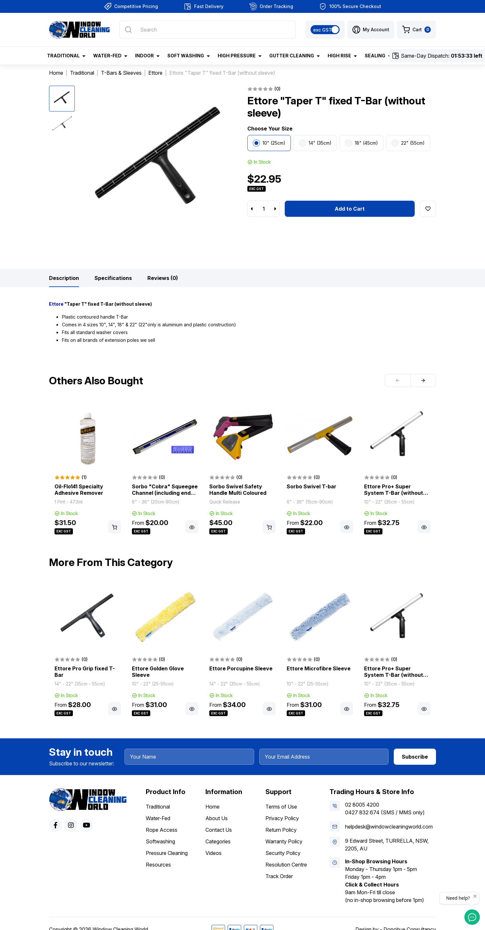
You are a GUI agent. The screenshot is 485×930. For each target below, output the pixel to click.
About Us (216, 818)
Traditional (158, 806)
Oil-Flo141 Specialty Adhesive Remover (78, 489)
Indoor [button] (144, 55)
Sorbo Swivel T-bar (311, 486)
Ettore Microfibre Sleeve (319, 668)
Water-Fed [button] (107, 55)
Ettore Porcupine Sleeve (240, 668)
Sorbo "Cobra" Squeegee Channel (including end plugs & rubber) (165, 493)
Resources (158, 864)
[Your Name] (189, 757)
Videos (213, 853)
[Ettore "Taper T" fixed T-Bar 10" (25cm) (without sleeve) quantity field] (263, 209)
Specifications (113, 278)
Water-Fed (158, 818)
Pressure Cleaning (167, 853)
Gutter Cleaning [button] (291, 55)
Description (64, 278)
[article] (87, 469)
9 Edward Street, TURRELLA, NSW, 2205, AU (387, 845)
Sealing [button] (375, 55)
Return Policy (281, 830)
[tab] (64, 278)
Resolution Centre (286, 864)
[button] (370, 30)
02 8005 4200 (362, 804)
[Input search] (207, 30)
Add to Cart (350, 209)
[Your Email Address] (324, 757)
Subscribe (415, 756)
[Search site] (128, 30)
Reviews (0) (162, 278)
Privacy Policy (282, 818)
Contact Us (218, 830)
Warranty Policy (283, 841)
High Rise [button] (339, 55)
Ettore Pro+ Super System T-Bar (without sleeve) (393, 493)
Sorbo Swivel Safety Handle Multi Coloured (237, 489)
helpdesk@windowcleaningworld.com (389, 826)
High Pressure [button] (237, 55)
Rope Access (161, 830)
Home (212, 806)
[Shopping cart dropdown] (416, 30)
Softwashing (160, 841)
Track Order (279, 876)
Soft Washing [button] (185, 55)
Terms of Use (281, 806)
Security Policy (283, 853)
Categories (218, 841)
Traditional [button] (63, 55)
